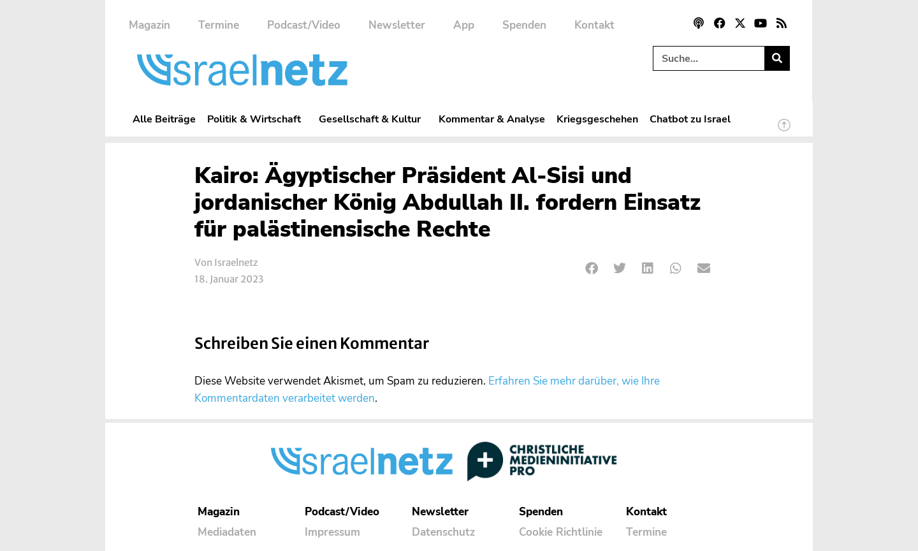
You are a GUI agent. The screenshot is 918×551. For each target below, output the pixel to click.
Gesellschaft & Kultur (373, 119)
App (463, 25)
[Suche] (776, 58)
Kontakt (594, 25)
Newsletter (396, 25)
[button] (592, 268)
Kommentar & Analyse (492, 119)
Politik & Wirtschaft (257, 119)
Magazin (149, 25)
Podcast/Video (303, 25)
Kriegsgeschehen (597, 119)
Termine (218, 25)
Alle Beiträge (164, 119)
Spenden (524, 25)
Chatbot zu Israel (690, 119)
